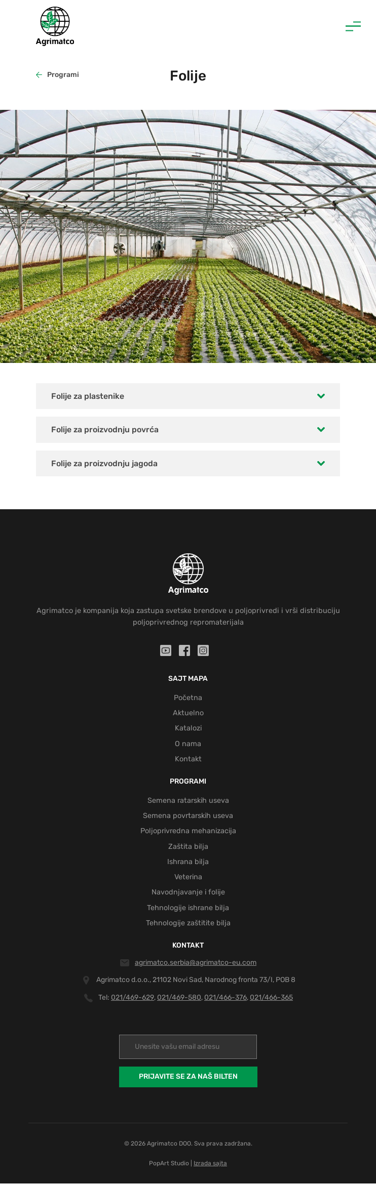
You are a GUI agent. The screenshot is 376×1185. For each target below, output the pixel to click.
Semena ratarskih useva (188, 801)
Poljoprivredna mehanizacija (188, 832)
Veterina (188, 878)
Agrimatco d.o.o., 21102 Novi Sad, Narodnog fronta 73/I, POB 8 (195, 981)
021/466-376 (225, 999)
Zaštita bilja (188, 847)
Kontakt (188, 759)
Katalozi (188, 728)
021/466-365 (271, 999)
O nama (188, 744)
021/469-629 (132, 999)
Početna (188, 698)
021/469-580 (179, 999)
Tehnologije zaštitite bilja (188, 924)
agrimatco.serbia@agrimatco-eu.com (195, 964)
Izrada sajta (210, 1164)
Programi (57, 74)
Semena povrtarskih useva (188, 817)
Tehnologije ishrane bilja (188, 909)
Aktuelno (188, 713)
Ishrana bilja (188, 863)
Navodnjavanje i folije (188, 893)
